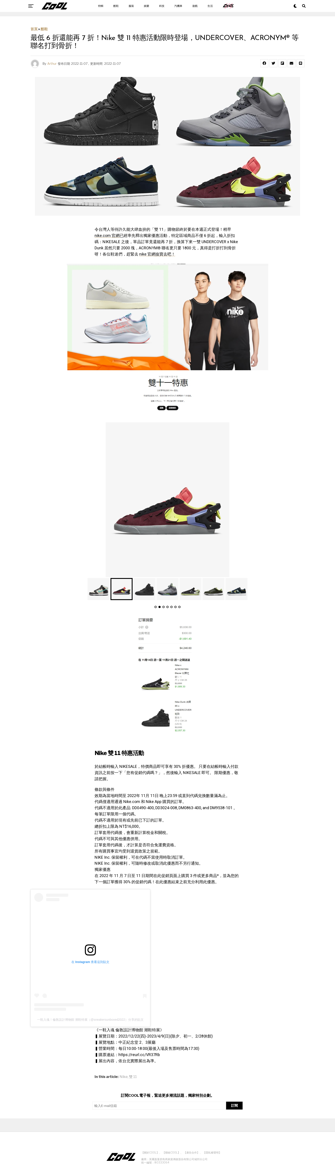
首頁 (34, 29)
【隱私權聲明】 (212, 1152)
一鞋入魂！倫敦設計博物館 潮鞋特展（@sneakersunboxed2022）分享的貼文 (90, 1019)
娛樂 (146, 6)
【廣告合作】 (192, 1152)
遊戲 (195, 6)
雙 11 (133, 1077)
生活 (210, 6)
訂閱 (234, 1105)
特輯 (100, 6)
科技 (161, 6)
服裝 (131, 6)
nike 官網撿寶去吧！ (157, 254)
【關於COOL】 (150, 1152)
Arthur (52, 63)
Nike (124, 1077)
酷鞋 (116, 6)
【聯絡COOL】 (171, 1152)
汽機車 (178, 6)
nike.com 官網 (107, 235)
